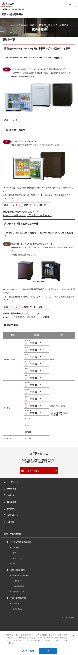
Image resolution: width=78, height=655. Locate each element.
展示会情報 (11, 502)
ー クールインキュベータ (19, 575)
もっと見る (70, 617)
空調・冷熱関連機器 (18, 598)
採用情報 (11, 509)
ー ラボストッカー (17, 581)
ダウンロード (34, 343)
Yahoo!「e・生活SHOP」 (14, 215)
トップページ (12, 482)
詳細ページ (9, 120)
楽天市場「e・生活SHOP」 (39, 215)
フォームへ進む (32, 471)
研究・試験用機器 (17, 570)
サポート (11, 495)
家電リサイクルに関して (35, 205)
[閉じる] (73, 639)
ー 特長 (13, 553)
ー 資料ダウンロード (18, 558)
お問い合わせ (12, 515)
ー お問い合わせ (16, 609)
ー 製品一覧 (14, 547)
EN (70, 4)
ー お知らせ (14, 603)
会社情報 (11, 522)
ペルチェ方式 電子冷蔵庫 (20, 542)
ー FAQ (13, 563)
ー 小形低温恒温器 (17, 586)
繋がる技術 (11, 489)
